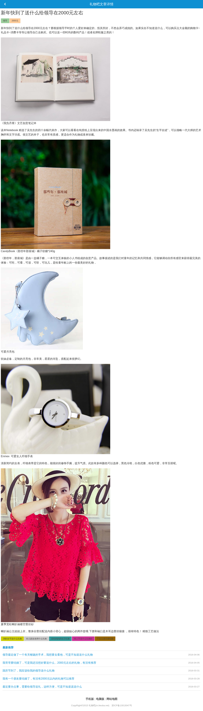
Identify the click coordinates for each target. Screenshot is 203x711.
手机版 (90, 698)
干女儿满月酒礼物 (105, 639)
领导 (5, 20)
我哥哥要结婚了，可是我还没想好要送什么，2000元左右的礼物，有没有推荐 (49, 662)
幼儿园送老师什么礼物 (36, 639)
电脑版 (100, 698)
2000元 (15, 20)
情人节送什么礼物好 (83, 639)
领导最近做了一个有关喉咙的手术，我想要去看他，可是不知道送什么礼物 (48, 654)
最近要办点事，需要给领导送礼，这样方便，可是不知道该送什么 (42, 686)
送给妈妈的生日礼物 (60, 639)
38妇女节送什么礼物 (12, 639)
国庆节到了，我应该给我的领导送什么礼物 (29, 670)
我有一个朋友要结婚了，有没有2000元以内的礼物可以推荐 (38, 678)
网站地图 (111, 698)
